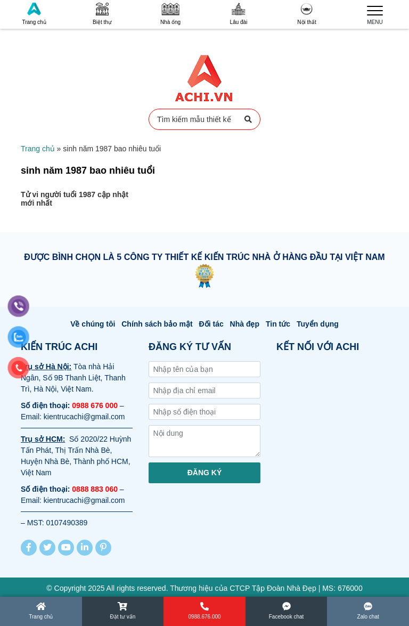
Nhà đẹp (244, 324)
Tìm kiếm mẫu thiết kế (204, 119)
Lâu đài (239, 14)
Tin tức (278, 324)
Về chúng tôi (92, 324)
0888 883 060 (95, 489)
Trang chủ (34, 14)
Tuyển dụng (318, 324)
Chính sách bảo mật (156, 324)
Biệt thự (102, 14)
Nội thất (306, 14)
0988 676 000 (95, 405)
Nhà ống (170, 14)
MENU (375, 14)
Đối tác (211, 324)
